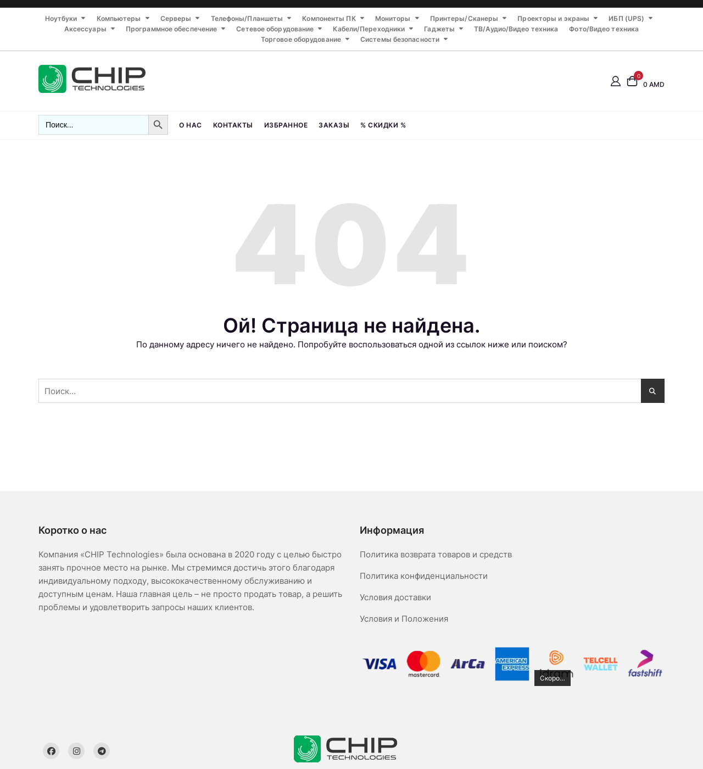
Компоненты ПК (328, 18)
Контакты (233, 125)
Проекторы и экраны (553, 18)
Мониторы (393, 18)
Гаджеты (439, 29)
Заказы (334, 125)
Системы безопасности (399, 39)
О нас (190, 125)
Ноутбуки (61, 18)
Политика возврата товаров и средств (436, 554)
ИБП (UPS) (626, 18)
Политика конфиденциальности (424, 576)
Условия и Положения (404, 618)
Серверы (176, 18)
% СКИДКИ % (383, 125)
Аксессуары (85, 29)
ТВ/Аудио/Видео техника (516, 29)
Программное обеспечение (171, 29)
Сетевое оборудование (275, 29)
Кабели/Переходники (369, 29)
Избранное (286, 125)
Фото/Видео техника (604, 29)
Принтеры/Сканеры (464, 18)
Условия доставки (395, 597)
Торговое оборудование (301, 39)
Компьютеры (119, 18)
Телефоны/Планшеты (247, 18)
